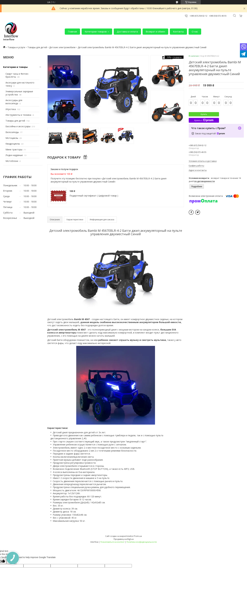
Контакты (178, 31)
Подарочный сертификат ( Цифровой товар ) (93, 195)
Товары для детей (37, 47)
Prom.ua (138, 536)
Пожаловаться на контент (112, 542)
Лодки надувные (14, 155)
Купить (204, 114)
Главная (72, 31)
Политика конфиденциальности (141, 542)
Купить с (203, 120)
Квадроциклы (13, 143)
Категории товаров (96, 31)
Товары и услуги (16, 47)
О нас (195, 31)
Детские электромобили (62, 47)
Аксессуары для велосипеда (14, 102)
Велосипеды (12, 132)
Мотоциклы (12, 137)
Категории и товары (15, 66)
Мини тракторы (14, 149)
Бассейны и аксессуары (18, 126)
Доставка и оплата (127, 31)
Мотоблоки (12, 160)
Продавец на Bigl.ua (124, 539)
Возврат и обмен (155, 31)
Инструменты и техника (18, 114)
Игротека (11, 109)
